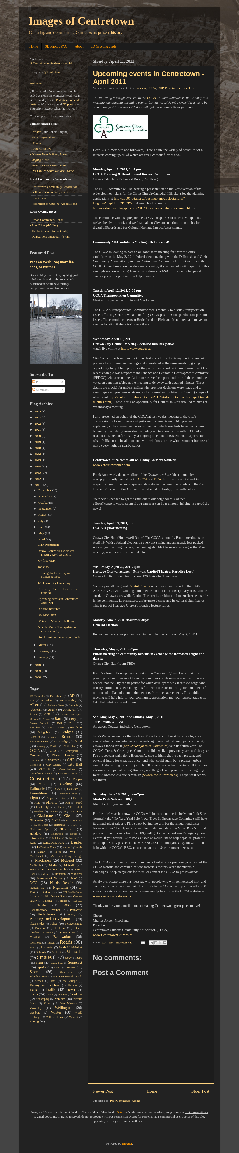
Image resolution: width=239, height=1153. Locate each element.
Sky (79, 958)
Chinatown (52, 760)
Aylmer (46, 719)
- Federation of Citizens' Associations (53, 203)
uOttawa (62, 994)
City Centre (53, 764)
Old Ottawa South (56, 896)
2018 (38, 448)
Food (79, 802)
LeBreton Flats (46, 847)
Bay (73, 719)
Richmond (36, 942)
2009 (38, 671)
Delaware (72, 789)
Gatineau (53, 811)
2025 (38, 411)
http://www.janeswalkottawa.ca (145, 746)
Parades (62, 900)
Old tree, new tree (49, 609)
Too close (44, 567)
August (43, 514)
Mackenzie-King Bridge (66, 856)
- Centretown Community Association (53, 187)
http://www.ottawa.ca (136, 348)
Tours (33, 989)
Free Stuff (76, 807)
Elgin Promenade (48, 544)
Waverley (36, 1008)
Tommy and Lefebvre (45, 985)
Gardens (38, 811)
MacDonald (36, 856)
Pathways (76, 909)
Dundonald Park (68, 793)
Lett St (66, 847)
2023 (38, 417)
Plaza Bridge (37, 923)
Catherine (69, 746)
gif (64, 811)
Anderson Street (56, 705)
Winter (56, 1012)
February (44, 651)
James (72, 838)
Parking (42, 905)
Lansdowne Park (53, 842)
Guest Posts (41, 824)
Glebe (68, 816)
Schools (41, 952)
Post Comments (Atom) (125, 1100)
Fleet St (77, 798)
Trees (34, 994)
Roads (66, 942)
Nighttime (60, 887)
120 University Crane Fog (54, 583)
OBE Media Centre (72, 892)
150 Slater (56, 696)
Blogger (127, 1143)
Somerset (75, 962)
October (43, 502)
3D (72, 696)
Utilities (77, 994)
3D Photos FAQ (56, 46)
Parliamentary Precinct (45, 909)
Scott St (56, 952)
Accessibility (68, 700)
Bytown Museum (39, 741)
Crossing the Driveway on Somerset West (54, 574)
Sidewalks (74, 952)
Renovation (62, 937)
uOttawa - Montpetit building (56, 621)
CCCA (152, 88)
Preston (40, 928)
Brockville (51, 736)
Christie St (35, 764)
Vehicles (60, 999)
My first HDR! (47, 560)
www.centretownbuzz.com (111, 465)
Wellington (63, 1008)
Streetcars (65, 972)
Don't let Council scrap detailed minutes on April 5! (57, 629)
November (45, 496)
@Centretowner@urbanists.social (51, 63)
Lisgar (41, 851)
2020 (38, 436)
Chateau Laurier (63, 755)
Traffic (51, 989)
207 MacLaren (47, 615)
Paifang (47, 900)
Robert (33, 947)
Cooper (77, 779)
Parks (66, 905)
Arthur (33, 714)
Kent (33, 842)
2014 (38, 466)
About (79, 46)
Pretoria (60, 928)
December (45, 490)
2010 (38, 664)
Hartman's (59, 824)
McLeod (67, 860)
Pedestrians (46, 914)
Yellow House (55, 1017)
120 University (37, 696)
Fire (63, 798)
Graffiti (56, 820)
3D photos (69, 104)
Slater (39, 962)
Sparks (42, 967)
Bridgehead (45, 732)
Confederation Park (41, 773)
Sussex (39, 981)
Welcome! (36, 83)
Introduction (37, 838)
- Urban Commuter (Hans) (46, 219)
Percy (71, 914)
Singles (44, 957)
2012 (38, 478)
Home (33, 46)
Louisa (58, 851)
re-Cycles (35, 937)
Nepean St (37, 887)
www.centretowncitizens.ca (112, 896)
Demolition (38, 793)
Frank (61, 807)
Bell (59, 723)
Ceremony (36, 755)
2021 (38, 429)
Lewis (78, 847)
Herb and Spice (40, 829)
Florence (51, 802)
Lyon (72, 851)
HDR (74, 824)
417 (32, 700)
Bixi (72, 723)
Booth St (76, 727)
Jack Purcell (58, 838)
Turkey (49, 994)
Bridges (67, 732)
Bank (59, 719)
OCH (36, 896)
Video (47, 1003)
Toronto (72, 985)
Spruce (57, 967)
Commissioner (67, 769)
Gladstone (45, 816)
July (41, 521)
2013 (38, 472)
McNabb (35, 865)
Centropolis (71, 751)
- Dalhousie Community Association (53, 192)
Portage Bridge (73, 923)
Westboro (35, 1012)
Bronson (140, 88)
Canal (77, 741)
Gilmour (76, 811)
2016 (38, 454)
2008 (38, 677)
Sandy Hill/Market (70, 947)
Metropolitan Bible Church (48, 869)
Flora (37, 802)
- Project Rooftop (40, 148)
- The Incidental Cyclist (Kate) (49, 231)
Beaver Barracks (40, 723)
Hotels (73, 833)
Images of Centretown (81, 21)
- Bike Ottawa (38, 198)
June (41, 527)
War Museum (68, 1003)
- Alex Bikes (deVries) (44, 225)
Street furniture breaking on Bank (59, 637)
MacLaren (43, 860)
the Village (70, 981)
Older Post (200, 1091)
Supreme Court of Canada (67, 976)
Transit (70, 989)
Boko (49, 727)
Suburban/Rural (39, 976)
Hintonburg (67, 829)
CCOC (53, 751)
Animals (73, 705)
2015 (38, 460)
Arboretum (36, 709)
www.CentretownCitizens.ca (113, 935)
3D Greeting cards (103, 46)
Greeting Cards (74, 820)
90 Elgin (46, 700)
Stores (34, 972)
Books (61, 727)
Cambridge (61, 741)
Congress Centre (67, 773)
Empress (51, 798)
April (42, 539)
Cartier (54, 746)
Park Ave (77, 900)
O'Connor (49, 892)
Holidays (35, 833)
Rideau (51, 942)
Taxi (52, 981)
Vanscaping (42, 999)
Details (121, 1112)
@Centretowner (54, 72)
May (41, 533)
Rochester (47, 947)
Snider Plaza (57, 962)
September (45, 508)
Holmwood (57, 833)
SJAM (69, 958)
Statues (71, 967)
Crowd (43, 784)
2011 (38, 485)
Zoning (34, 1021)
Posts (37, 382)
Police (54, 923)
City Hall (75, 764)
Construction (43, 778)
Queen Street (67, 932)
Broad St (35, 737)
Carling (41, 746)
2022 (38, 423)
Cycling (66, 784)
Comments (41, 389)
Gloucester (36, 820)
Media (53, 865)
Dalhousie (37, 789)
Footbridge (43, 807)
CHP (160, 88)
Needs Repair (61, 883)
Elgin (34, 798)
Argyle (52, 709)
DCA (157, 479)
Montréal (76, 874)
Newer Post (103, 1091)
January (43, 657)
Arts (47, 714)
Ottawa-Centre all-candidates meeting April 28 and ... (56, 552)
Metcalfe (69, 865)
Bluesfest (35, 727)
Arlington (69, 709)
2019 (38, 442)
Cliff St (44, 769)
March (42, 644)
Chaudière (35, 760)
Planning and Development (182, 88)
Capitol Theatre (139, 586)
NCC (33, 883)
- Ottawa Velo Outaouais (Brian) (50, 236)
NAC (74, 878)
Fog (67, 802)
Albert (34, 705)
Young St (73, 1017)
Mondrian (60, 874)
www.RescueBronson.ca (160, 775)
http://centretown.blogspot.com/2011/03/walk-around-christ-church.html (143, 208)
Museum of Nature (49, 878)
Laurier (76, 842)
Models (46, 874)
